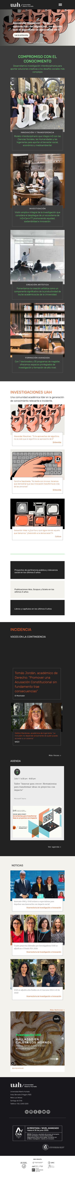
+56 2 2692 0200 (22, 1104)
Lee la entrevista (21, 35)
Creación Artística (37, 285)
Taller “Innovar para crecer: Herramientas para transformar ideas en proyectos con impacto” (35, 786)
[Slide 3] (37, 43)
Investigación (37, 208)
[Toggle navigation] (55, 5)
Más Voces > (55, 755)
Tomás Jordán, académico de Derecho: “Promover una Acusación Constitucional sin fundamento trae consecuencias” (36, 682)
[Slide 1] (29, 43)
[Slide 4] (41, 43)
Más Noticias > (57, 1010)
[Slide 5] (45, 43)
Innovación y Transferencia (37, 132)
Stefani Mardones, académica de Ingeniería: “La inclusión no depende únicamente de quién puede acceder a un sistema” (36, 735)
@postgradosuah (18, 1068)
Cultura (58, 536)
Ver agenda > (54, 847)
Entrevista (57, 442)
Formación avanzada (37, 358)
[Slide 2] (33, 43)
